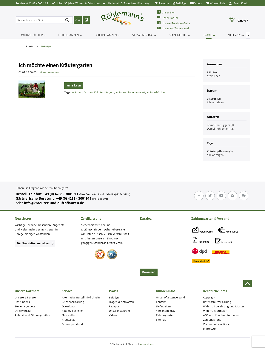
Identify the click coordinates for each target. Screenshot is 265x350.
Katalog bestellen (73, 310)
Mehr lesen (74, 85)
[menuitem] (162, 3)
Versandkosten (147, 344)
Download (148, 272)
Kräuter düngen (104, 92)
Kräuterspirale (125, 92)
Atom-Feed (213, 76)
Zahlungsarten (165, 315)
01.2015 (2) (214, 98)
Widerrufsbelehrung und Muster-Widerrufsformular (224, 309)
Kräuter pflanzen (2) (220, 151)
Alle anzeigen (215, 102)
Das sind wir (22, 302)
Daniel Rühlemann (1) (220, 128)
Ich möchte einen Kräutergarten (55, 65)
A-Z (78, 19)
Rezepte (162, 3)
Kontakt (161, 302)
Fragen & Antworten (121, 302)
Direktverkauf (23, 310)
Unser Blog (166, 12)
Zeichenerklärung (73, 302)
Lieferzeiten (163, 306)
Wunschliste (215, 3)
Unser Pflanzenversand (170, 297)
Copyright (209, 297)
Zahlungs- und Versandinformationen (217, 322)
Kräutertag (68, 319)
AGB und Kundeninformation (221, 315)
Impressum (210, 328)
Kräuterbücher (156, 92)
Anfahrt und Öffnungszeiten (32, 315)
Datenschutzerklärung (217, 302)
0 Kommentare (49, 72)
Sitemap (161, 319)
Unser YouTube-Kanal (173, 28)
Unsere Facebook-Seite (173, 23)
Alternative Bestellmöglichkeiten (82, 297)
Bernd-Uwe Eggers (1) (220, 125)
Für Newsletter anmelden (35, 243)
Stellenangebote (25, 306)
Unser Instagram (119, 310)
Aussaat (140, 92)
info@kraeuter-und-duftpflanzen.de (54, 203)
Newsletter (69, 315)
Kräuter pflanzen (82, 92)
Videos (196, 3)
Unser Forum (167, 17)
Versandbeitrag (165, 310)
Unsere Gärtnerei (25, 297)
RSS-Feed (212, 72)
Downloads (69, 306)
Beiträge (180, 3)
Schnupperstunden (74, 324)
